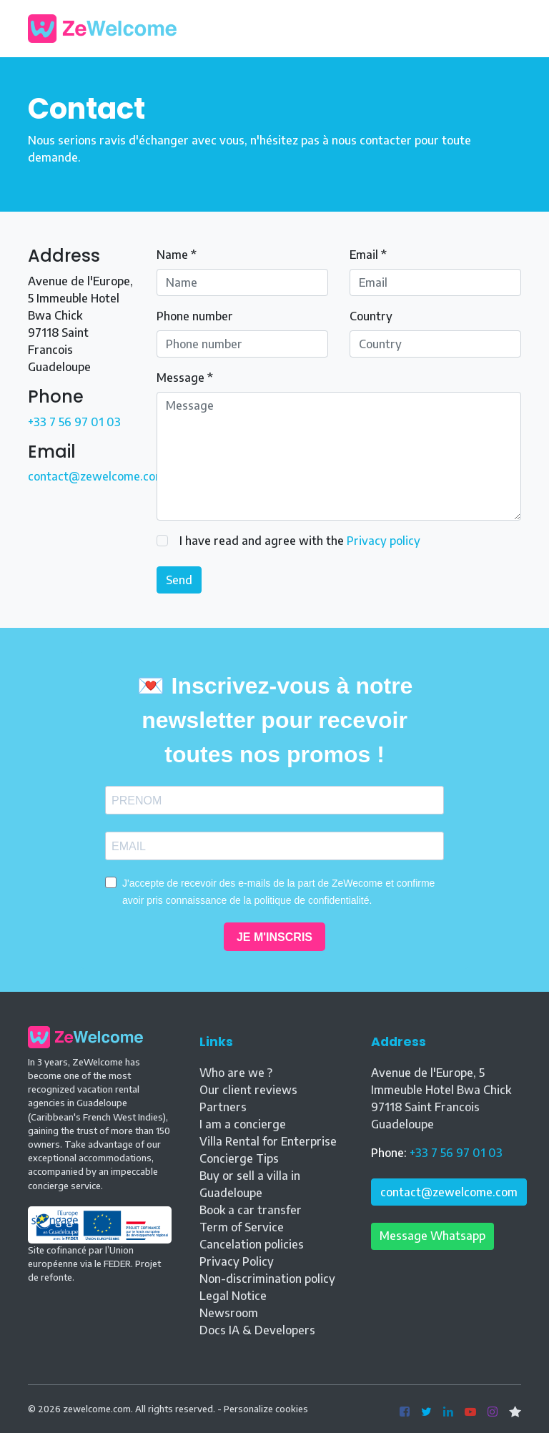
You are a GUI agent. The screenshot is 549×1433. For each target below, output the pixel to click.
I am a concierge (242, 1124)
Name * (177, 254)
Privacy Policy (236, 1261)
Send (179, 580)
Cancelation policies (251, 1244)
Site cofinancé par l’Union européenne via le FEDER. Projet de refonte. (100, 1250)
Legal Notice (233, 1296)
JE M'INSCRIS (274, 937)
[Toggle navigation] (510, 28)
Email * (368, 254)
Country (371, 316)
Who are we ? (235, 1072)
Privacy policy (383, 540)
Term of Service (241, 1227)
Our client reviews (248, 1090)
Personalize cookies (266, 1408)
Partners (223, 1107)
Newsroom (228, 1313)
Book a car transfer (250, 1210)
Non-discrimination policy (267, 1278)
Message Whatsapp (432, 1235)
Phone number (195, 316)
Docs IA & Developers (257, 1330)
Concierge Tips (239, 1158)
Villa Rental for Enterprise (268, 1141)
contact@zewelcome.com (96, 476)
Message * (185, 377)
